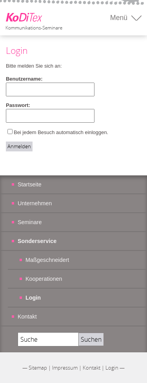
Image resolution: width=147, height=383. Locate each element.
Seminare (30, 222)
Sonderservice (37, 241)
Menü (118, 18)
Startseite (30, 184)
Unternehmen (35, 203)
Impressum (65, 367)
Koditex (33, 17)
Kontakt (27, 316)
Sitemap (38, 367)
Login (111, 367)
